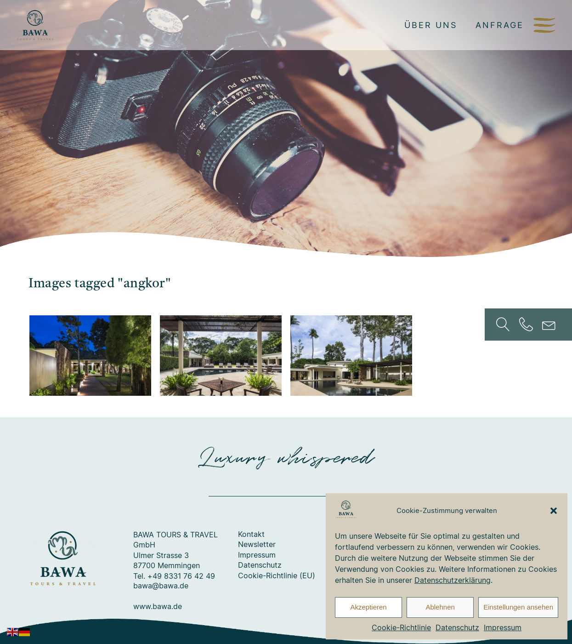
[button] (553, 510)
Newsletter (257, 544)
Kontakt (251, 534)
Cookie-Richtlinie (401, 627)
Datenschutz (457, 627)
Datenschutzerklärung (452, 580)
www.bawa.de (157, 606)
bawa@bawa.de (160, 586)
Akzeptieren (368, 607)
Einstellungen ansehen (518, 607)
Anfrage (500, 25)
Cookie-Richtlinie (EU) (276, 576)
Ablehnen (439, 607)
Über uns (430, 25)
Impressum (502, 627)
